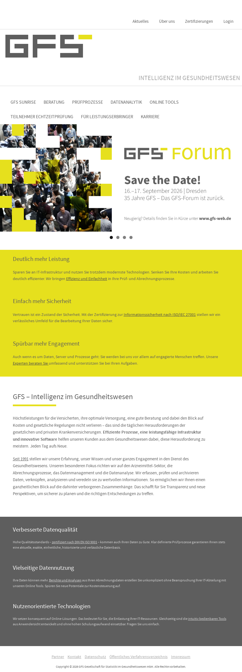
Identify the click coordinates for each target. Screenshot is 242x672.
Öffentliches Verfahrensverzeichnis (138, 656)
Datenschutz (95, 656)
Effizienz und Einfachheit (86, 278)
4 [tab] (131, 237)
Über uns (167, 21)
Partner (58, 656)
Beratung (54, 102)
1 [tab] (111, 237)
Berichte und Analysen (65, 580)
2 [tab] (117, 237)
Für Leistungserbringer (107, 117)
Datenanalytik (126, 102)
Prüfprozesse (87, 102)
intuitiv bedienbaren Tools (207, 618)
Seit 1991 (21, 459)
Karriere (150, 117)
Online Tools (164, 102)
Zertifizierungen (199, 21)
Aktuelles (141, 21)
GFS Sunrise (23, 102)
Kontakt (74, 656)
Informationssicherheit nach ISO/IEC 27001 (160, 314)
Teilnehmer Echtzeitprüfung (42, 117)
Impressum (180, 656)
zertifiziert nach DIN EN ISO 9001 (74, 542)
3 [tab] (124, 237)
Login (228, 21)
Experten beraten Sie (31, 363)
